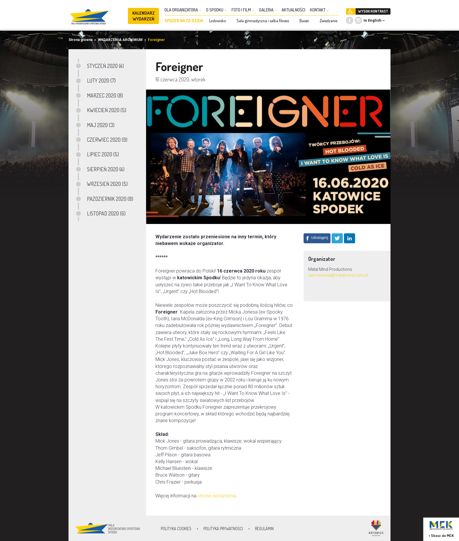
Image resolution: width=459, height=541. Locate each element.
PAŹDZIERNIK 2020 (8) (110, 199)
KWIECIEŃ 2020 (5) (106, 110)
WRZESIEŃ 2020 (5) (107, 184)
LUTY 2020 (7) (101, 80)
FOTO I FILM (243, 10)
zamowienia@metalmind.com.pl (338, 275)
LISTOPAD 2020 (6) (106, 213)
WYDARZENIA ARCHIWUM (120, 40)
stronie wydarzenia (217, 496)
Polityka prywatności (223, 528)
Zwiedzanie (328, 20)
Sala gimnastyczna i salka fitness (263, 20)
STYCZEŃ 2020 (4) (105, 66)
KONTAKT (319, 10)
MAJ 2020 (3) (100, 125)
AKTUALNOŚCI (293, 10)
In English (372, 20)
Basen (304, 20)
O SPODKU (216, 10)
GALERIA (268, 10)
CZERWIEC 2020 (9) (107, 139)
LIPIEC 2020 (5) (103, 154)
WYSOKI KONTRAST (373, 11)
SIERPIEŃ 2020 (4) (105, 169)
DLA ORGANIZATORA (183, 10)
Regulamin (264, 528)
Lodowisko (217, 20)
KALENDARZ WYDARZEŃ (143, 16)
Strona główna (80, 40)
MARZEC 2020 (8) (105, 95)
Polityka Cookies (176, 528)
